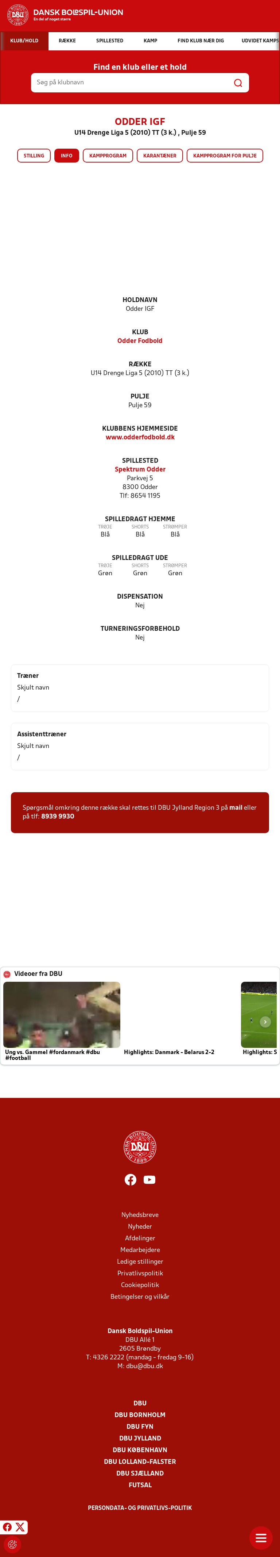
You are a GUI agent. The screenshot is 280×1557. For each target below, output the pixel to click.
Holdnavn (140, 300)
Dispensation (140, 597)
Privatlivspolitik (140, 1274)
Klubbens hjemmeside (140, 429)
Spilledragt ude (140, 558)
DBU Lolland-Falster (140, 1462)
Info (67, 156)
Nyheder (140, 1227)
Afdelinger (140, 1239)
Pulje (140, 397)
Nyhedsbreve (140, 1215)
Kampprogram (108, 156)
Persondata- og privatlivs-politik (140, 1508)
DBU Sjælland (140, 1474)
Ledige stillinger (140, 1262)
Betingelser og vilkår (140, 1297)
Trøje (105, 527)
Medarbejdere (140, 1250)
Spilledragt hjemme (140, 519)
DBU (140, 1404)
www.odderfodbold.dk (140, 438)
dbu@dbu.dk (144, 1366)
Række (140, 365)
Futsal (140, 1485)
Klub (140, 332)
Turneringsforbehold (140, 629)
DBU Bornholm (140, 1415)
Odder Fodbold (140, 341)
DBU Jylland (140, 1439)
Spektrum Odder (140, 470)
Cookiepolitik (140, 1285)
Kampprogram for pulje (225, 156)
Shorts (140, 527)
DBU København (140, 1450)
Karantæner (159, 156)
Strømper (175, 527)
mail (235, 808)
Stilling (34, 156)
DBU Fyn (140, 1427)
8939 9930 (57, 817)
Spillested (140, 461)
